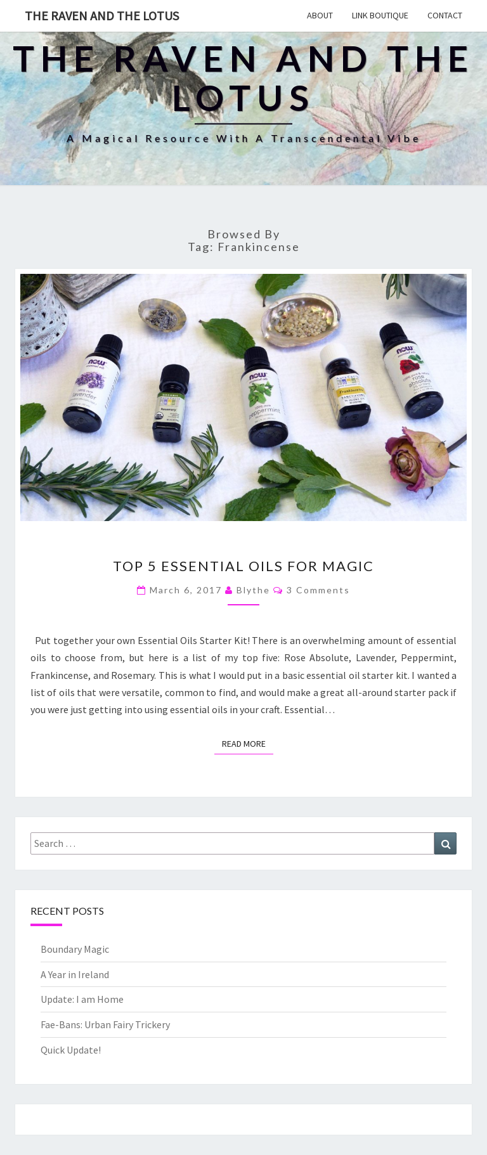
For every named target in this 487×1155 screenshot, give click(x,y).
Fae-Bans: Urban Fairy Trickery (105, 1024)
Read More (247, 743)
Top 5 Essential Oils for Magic (243, 565)
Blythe (253, 589)
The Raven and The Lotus (102, 15)
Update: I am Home (82, 999)
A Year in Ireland (75, 974)
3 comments (318, 589)
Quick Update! (71, 1049)
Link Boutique (380, 15)
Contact (444, 15)
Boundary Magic (75, 949)
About (320, 15)
